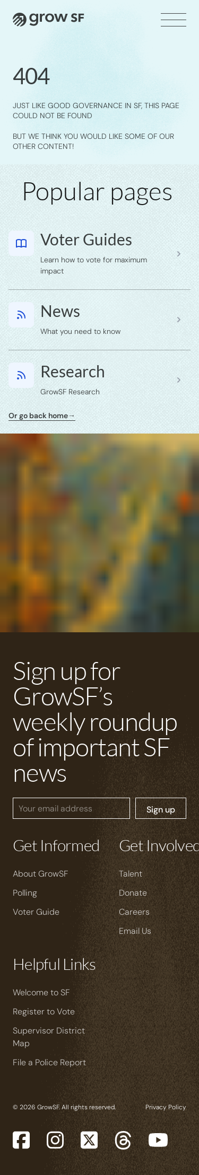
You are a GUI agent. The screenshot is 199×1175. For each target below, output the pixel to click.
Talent (130, 873)
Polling (25, 892)
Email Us (135, 931)
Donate (133, 892)
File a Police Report (49, 1062)
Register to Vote (44, 1011)
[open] (173, 19)
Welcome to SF (41, 992)
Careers (134, 911)
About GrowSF (40, 873)
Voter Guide (36, 911)
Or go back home (41, 415)
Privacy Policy (165, 1107)
